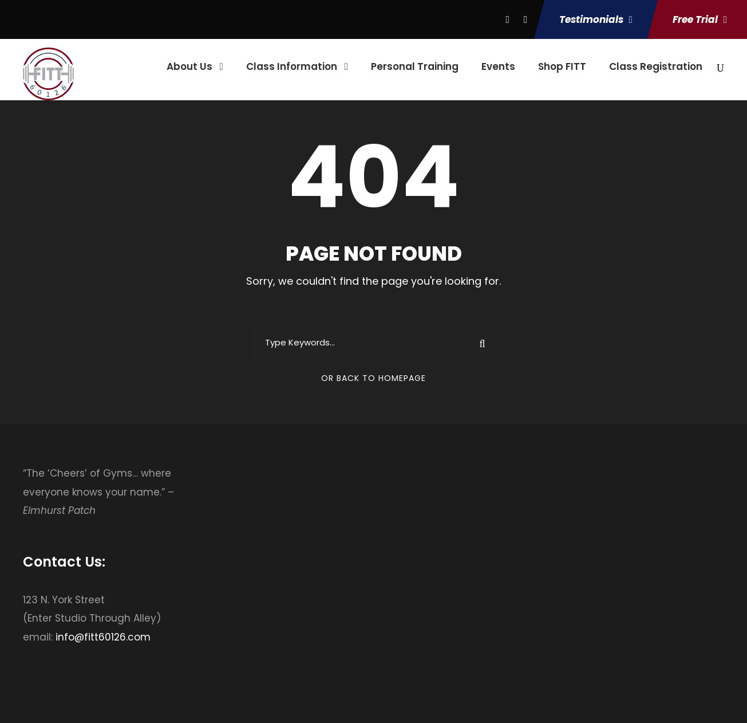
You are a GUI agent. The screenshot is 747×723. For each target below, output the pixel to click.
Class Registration (655, 66)
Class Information (291, 66)
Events (498, 66)
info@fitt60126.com (103, 637)
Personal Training (415, 66)
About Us (189, 66)
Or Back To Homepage (373, 378)
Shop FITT (562, 66)
